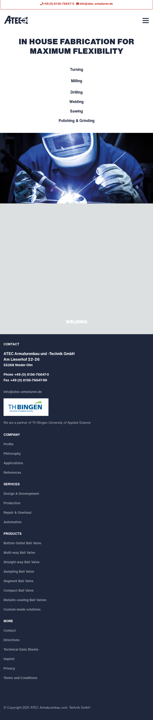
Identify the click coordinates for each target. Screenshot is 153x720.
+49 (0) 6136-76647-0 (31, 374)
